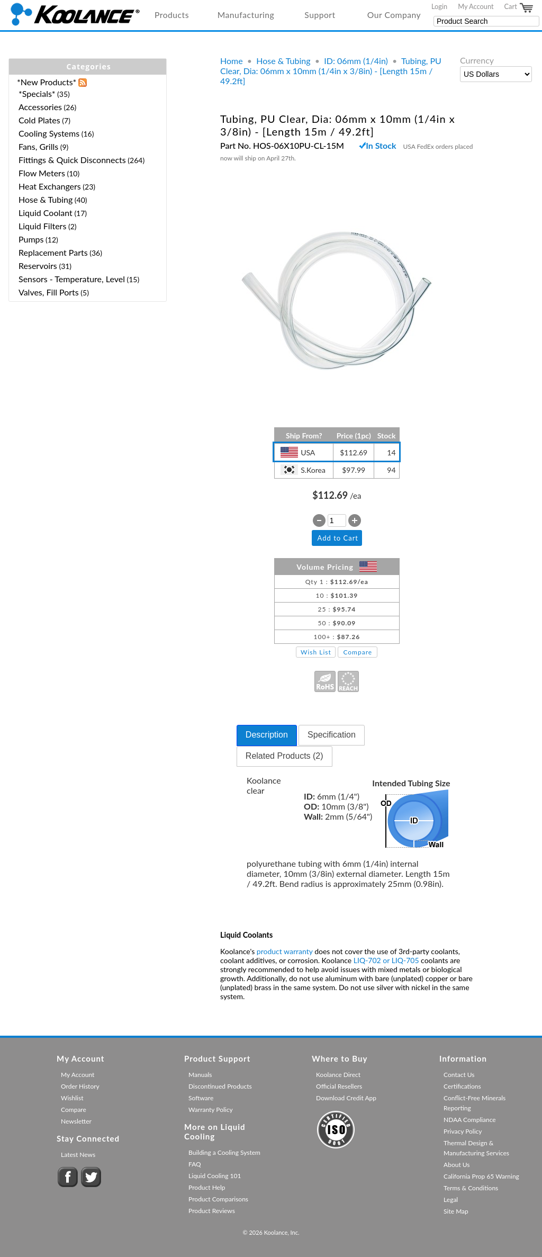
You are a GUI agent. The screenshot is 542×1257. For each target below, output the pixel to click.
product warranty (285, 951)
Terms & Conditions (471, 1188)
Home (231, 61)
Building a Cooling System (224, 1152)
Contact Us (459, 1075)
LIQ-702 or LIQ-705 (386, 960)
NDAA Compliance (470, 1120)
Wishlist (72, 1098)
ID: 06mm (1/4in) (356, 61)
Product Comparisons (218, 1199)
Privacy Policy (463, 1131)
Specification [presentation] (332, 734)
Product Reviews (211, 1211)
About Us (456, 1165)
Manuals (200, 1075)
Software (200, 1098)
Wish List (316, 652)
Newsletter (76, 1121)
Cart (519, 8)
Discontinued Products (220, 1086)
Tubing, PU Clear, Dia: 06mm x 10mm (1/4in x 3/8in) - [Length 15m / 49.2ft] (330, 71)
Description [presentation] (267, 734)
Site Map (456, 1211)
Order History (80, 1086)
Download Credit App (346, 1098)
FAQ (194, 1164)
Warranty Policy (210, 1110)
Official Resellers (339, 1086)
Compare (357, 652)
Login (439, 6)
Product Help (206, 1187)
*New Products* (46, 82)
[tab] (267, 735)
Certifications (462, 1086)
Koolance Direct (338, 1075)
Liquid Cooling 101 (214, 1176)
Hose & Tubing (283, 61)
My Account (475, 6)
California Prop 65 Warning (481, 1176)
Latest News (78, 1155)
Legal (451, 1200)
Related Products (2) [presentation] (284, 755)
